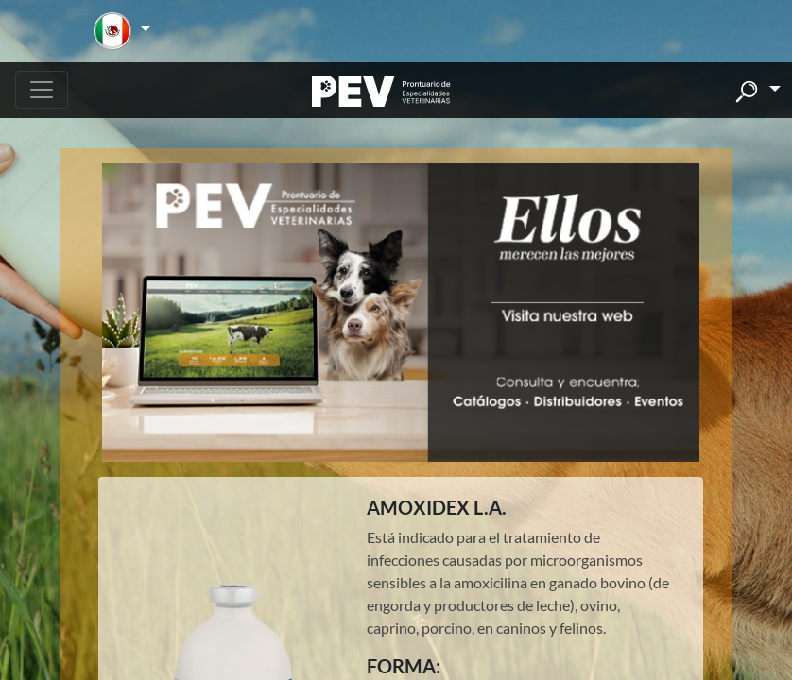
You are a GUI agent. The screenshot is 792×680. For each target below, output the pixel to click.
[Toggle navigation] (41, 90)
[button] (122, 31)
